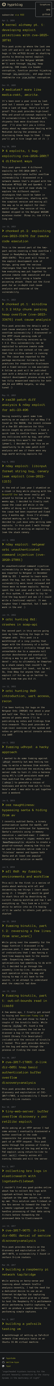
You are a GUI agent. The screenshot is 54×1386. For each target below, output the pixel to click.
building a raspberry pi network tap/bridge (25, 1271)
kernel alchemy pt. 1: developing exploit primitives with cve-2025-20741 (25, 32)
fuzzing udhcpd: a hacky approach (25, 749)
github (46, 14)
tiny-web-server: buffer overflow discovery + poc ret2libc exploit (25, 1116)
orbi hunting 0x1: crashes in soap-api (20, 621)
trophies (45, 4)
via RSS (19, 15)
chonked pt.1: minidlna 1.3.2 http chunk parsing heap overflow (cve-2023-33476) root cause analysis (26, 311)
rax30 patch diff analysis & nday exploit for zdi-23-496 (23, 405)
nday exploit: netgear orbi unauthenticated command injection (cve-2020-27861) (23, 551)
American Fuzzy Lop (32, 1015)
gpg (48, 9)
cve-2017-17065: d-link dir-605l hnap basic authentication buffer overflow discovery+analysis (24, 1072)
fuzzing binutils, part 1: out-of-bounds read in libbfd (24, 1000)
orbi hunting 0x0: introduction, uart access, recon (26, 696)
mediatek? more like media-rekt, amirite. (21, 92)
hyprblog (12, 4)
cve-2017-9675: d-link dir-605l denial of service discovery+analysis (26, 1235)
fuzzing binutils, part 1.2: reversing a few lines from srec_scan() (26, 931)
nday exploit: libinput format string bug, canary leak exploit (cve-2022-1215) (25, 473)
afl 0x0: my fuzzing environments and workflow (25, 873)
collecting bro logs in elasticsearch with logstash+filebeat (24, 1176)
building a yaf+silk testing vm (21, 1326)
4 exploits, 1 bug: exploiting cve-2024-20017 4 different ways (25, 156)
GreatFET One (10, 494)
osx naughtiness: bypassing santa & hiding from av (24, 810)
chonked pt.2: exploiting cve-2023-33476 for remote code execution (26, 236)
